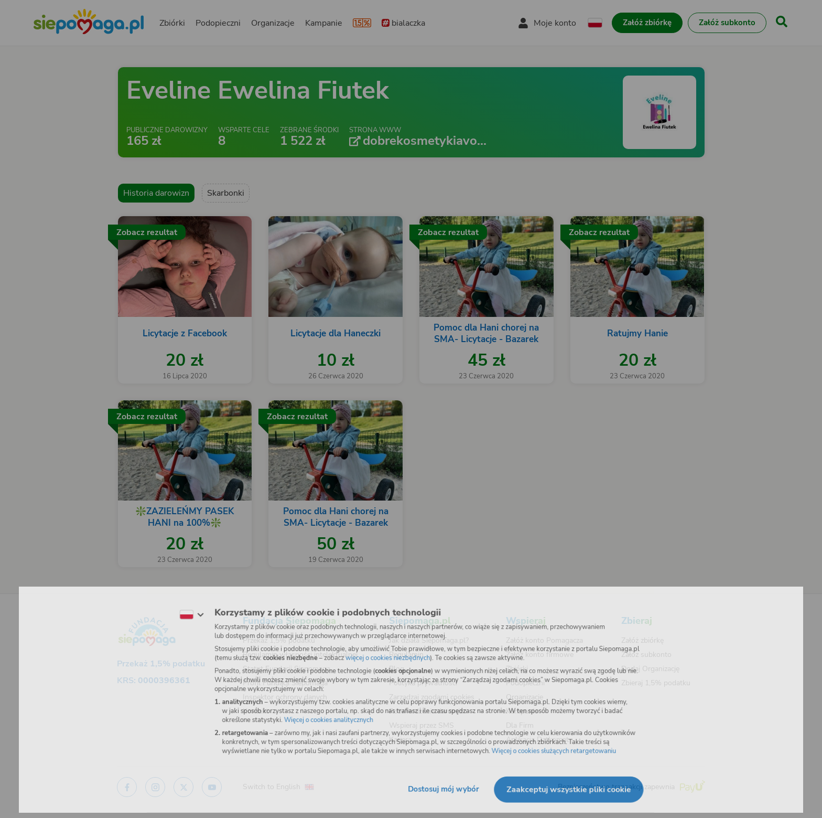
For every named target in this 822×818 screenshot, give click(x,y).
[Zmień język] (180, 610)
